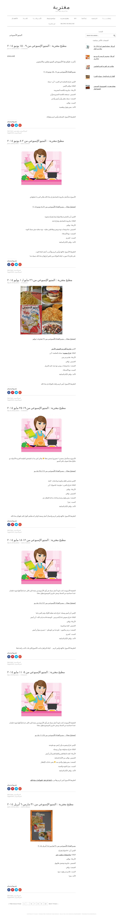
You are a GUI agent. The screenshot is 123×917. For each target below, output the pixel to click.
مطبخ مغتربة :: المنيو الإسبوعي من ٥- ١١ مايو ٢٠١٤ (36, 672)
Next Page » (53, 904)
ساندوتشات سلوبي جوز (63, 855)
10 (45, 904)
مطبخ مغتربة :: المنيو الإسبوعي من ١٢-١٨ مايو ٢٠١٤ (36, 540)
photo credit (11, 56)
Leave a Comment (25, 143)
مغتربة (61, 6)
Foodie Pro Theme (44, 914)
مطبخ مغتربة (16, 131)
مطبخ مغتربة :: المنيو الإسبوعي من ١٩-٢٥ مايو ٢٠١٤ (36, 408)
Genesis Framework (74, 914)
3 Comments (24, 675)
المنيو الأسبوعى (17, 133)
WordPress (92, 914)
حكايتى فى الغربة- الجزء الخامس (104, 66)
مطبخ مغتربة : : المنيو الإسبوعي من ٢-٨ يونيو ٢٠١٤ (35, 141)
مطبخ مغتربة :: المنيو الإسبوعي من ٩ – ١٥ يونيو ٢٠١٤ (36, 46)
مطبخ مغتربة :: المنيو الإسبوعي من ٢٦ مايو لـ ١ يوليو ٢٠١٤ (39, 280)
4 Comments (24, 282)
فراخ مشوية (67, 353)
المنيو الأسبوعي (23, 131)
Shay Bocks (55, 914)
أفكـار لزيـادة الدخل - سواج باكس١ (104, 76)
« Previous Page (14, 904)
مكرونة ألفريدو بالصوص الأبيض (61, 349)
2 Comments (24, 48)
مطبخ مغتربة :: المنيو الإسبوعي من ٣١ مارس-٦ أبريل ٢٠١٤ (40, 804)
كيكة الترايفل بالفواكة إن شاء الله (41, 780)
